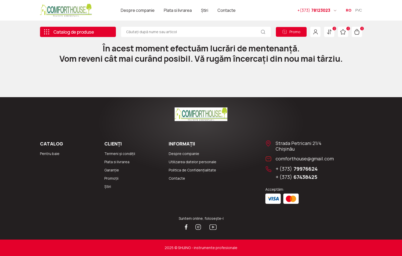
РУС (358, 10)
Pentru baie (49, 153)
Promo (291, 31)
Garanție (111, 170)
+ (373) (297, 169)
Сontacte (177, 178)
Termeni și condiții (119, 153)
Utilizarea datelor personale (192, 161)
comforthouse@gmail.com (305, 158)
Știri (204, 10)
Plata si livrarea (178, 10)
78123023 (313, 10)
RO (348, 10)
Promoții (111, 178)
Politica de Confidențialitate (192, 170)
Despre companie (138, 10)
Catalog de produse (69, 32)
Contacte (226, 10)
